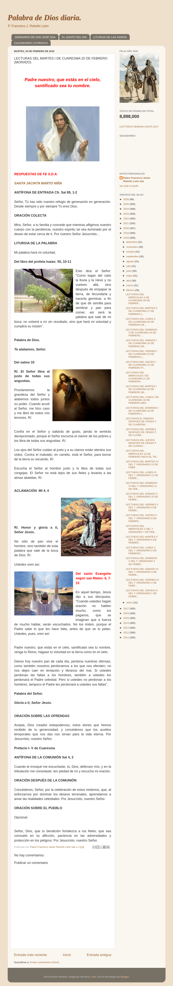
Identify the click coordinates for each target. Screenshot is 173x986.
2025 (126, 204)
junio (129, 271)
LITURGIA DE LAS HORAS (110, 37)
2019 (126, 233)
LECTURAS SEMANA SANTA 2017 (139, 126)
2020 (126, 228)
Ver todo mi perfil (129, 186)
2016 (126, 613)
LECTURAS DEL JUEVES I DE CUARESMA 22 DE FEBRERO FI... (141, 365)
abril (129, 280)
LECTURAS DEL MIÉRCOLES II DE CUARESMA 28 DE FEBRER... (138, 299)
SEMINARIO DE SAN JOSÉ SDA (35, 37)
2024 (126, 208)
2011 (126, 637)
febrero (130, 290)
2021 (126, 223)
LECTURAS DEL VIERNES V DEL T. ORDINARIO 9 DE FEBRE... (142, 507)
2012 (126, 632)
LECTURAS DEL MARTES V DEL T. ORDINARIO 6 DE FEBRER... (142, 539)
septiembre (132, 256)
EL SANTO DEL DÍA (74, 37)
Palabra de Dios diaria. (44, 17)
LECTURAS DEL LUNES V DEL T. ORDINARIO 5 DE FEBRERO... (141, 550)
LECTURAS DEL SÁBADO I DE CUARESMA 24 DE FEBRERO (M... (141, 343)
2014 (126, 623)
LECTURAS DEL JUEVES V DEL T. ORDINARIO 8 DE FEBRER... (141, 518)
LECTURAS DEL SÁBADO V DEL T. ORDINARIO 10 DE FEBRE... (142, 496)
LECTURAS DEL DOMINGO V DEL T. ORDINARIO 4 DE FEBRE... (141, 561)
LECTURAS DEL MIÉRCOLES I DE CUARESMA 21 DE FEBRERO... (138, 377)
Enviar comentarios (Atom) (44, 962)
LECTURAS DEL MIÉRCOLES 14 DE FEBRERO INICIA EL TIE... (142, 453)
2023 (126, 213)
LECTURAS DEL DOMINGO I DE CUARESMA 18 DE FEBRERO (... (142, 410)
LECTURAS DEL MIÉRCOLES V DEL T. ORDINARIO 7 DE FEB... (141, 529)
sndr (93, 976)
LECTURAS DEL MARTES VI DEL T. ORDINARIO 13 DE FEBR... (142, 464)
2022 (126, 218)
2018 (126, 237)
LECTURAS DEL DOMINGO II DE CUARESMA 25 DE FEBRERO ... (141, 332)
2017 (126, 608)
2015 (126, 618)
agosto (130, 261)
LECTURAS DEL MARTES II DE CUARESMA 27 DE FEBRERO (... (141, 311)
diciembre (132, 242)
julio (129, 266)
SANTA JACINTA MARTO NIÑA (38, 183)
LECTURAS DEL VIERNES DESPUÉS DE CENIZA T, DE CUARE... (141, 432)
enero (129, 602)
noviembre (132, 247)
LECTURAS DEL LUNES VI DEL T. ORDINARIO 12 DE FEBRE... (142, 475)
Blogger (125, 976)
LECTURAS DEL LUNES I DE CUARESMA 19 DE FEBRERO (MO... (142, 400)
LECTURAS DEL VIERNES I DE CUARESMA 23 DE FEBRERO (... (141, 354)
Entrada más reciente (30, 955)
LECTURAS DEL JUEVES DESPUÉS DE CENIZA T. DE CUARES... (141, 443)
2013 (126, 627)
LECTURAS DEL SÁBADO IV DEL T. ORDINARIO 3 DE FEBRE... (142, 572)
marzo (130, 285)
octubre (130, 251)
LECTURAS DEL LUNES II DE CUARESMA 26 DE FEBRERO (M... (140, 321)
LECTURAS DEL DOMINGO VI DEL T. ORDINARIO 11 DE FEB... (141, 486)
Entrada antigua (99, 955)
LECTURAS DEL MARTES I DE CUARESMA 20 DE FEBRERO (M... (141, 389)
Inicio (67, 955)
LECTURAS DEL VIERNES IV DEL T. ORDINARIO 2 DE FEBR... (142, 582)
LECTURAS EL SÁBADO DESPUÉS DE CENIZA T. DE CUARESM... (141, 421)
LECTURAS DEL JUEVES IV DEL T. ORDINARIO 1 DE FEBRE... (142, 593)
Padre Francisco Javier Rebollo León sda (136, 180)
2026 (126, 199)
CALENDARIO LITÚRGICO (31, 42)
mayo (129, 275)
